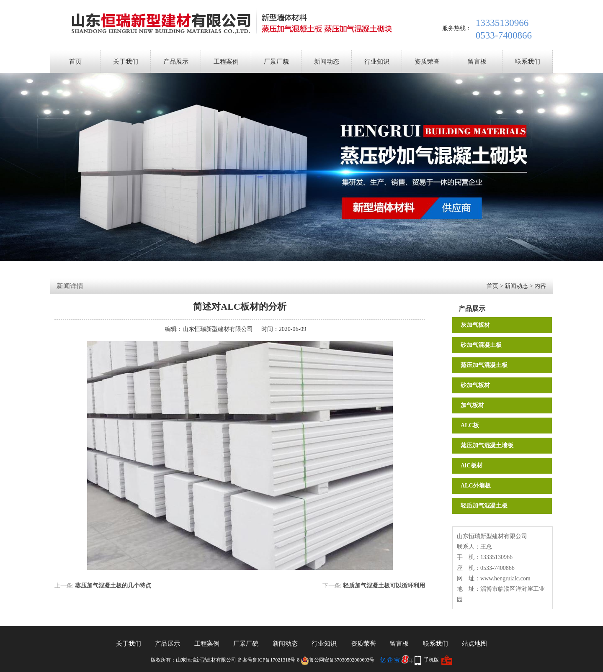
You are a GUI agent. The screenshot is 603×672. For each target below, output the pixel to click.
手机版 (431, 660)
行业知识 (376, 61)
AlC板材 (471, 465)
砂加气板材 (475, 385)
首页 (75, 61)
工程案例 (226, 61)
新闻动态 (326, 61)
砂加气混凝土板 (481, 345)
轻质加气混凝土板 (484, 506)
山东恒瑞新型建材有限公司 (218, 329)
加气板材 (472, 405)
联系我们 (527, 61)
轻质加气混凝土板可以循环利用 (384, 585)
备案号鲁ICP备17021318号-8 (268, 660)
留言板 (477, 61)
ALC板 (470, 425)
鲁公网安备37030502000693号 (337, 660)
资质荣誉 (427, 61)
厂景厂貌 (276, 61)
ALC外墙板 (476, 485)
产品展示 (175, 61)
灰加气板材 (475, 325)
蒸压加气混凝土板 (484, 365)
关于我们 (125, 61)
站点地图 (474, 643)
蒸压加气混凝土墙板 (487, 445)
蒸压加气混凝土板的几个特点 (113, 585)
